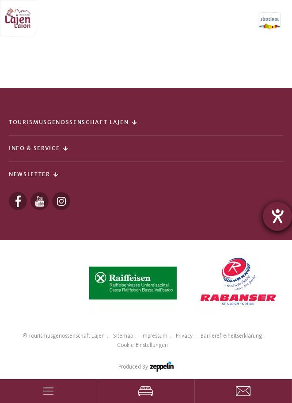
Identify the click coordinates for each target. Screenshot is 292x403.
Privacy (184, 335)
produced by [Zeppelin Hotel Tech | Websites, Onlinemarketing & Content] (146, 368)
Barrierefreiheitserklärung (231, 335)
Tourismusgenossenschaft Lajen (66, 335)
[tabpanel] (133, 283)
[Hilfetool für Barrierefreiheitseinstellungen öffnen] (277, 216)
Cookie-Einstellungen (142, 345)
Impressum (154, 335)
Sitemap (123, 335)
